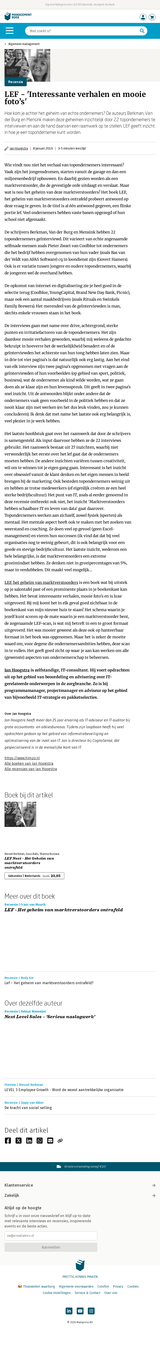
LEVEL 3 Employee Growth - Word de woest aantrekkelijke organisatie (64, 1090)
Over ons (110, 1293)
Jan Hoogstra (19, 148)
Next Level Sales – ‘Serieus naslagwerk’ (50, 1017)
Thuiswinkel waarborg (37, 1286)
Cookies (133, 1286)
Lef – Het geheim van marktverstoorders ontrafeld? (49, 983)
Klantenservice (80, 1185)
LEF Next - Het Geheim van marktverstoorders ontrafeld (29, 863)
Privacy (118, 1286)
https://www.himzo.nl (22, 758)
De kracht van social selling (28, 1108)
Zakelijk (80, 1195)
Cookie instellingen (57, 1293)
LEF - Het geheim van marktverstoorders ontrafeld (64, 910)
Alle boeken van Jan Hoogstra (29, 763)
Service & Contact (87, 1293)
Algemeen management (24, 44)
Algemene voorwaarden (76, 1286)
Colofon (103, 1286)
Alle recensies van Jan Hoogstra (31, 769)
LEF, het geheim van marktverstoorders (41, 582)
